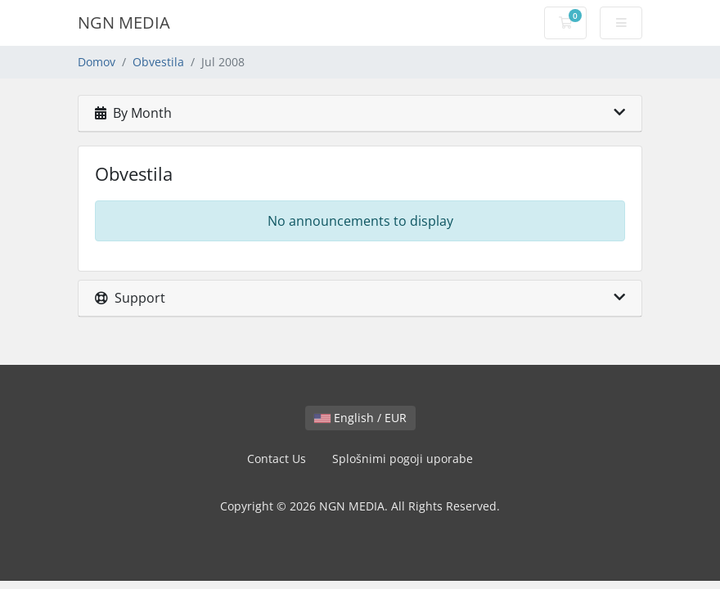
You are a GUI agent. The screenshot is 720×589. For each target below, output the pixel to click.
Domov (96, 62)
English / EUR (360, 417)
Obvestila (158, 62)
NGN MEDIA (124, 22)
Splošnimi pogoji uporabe (402, 458)
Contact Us (276, 458)
